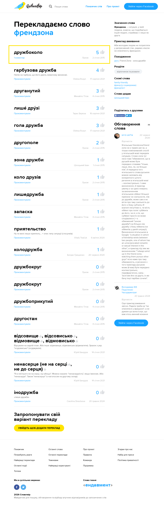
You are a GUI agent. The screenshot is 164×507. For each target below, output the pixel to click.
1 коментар (19, 57)
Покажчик (19, 449)
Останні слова (56, 449)
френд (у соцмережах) (125, 85)
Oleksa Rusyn (79, 79)
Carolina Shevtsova (76, 401)
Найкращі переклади (24, 460)
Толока (17, 471)
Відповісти (127, 141)
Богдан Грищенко (75, 255)
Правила (87, 454)
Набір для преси (126, 454)
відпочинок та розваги (128, 71)
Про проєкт (113, 6)
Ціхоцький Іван (121, 98)
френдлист (119, 88)
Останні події (20, 465)
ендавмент (97, 485)
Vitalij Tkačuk (80, 237)
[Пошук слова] (69, 6)
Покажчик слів (94, 6)
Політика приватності (128, 460)
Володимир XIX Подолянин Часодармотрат (129, 290)
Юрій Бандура (81, 352)
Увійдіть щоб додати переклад (39, 428)
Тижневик (53, 460)
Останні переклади (58, 454)
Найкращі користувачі (59, 465)
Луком (85, 57)
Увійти (141, 6)
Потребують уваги (23, 454)
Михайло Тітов (81, 96)
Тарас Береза (79, 113)
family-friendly (121, 82)
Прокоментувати (22, 79)
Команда (87, 460)
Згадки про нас (125, 449)
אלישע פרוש (127, 135)
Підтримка (88, 465)
